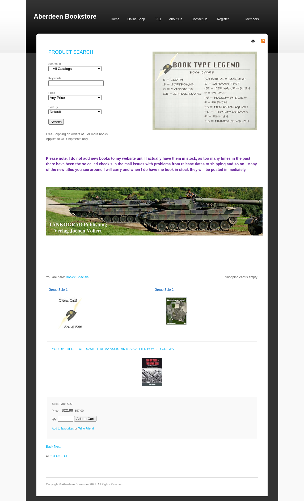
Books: (71, 277)
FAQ (158, 19)
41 (65, 456)
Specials (82, 277)
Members (252, 19)
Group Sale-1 (58, 290)
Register (223, 19)
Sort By (53, 107)
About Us (175, 19)
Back (49, 446)
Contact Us (199, 19)
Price (51, 92)
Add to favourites (63, 428)
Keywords (54, 78)
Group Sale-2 (164, 290)
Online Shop (136, 19)
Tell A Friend (86, 428)
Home (115, 19)
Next (57, 446)
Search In (54, 63)
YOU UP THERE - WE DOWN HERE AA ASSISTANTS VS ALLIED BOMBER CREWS (113, 349)
